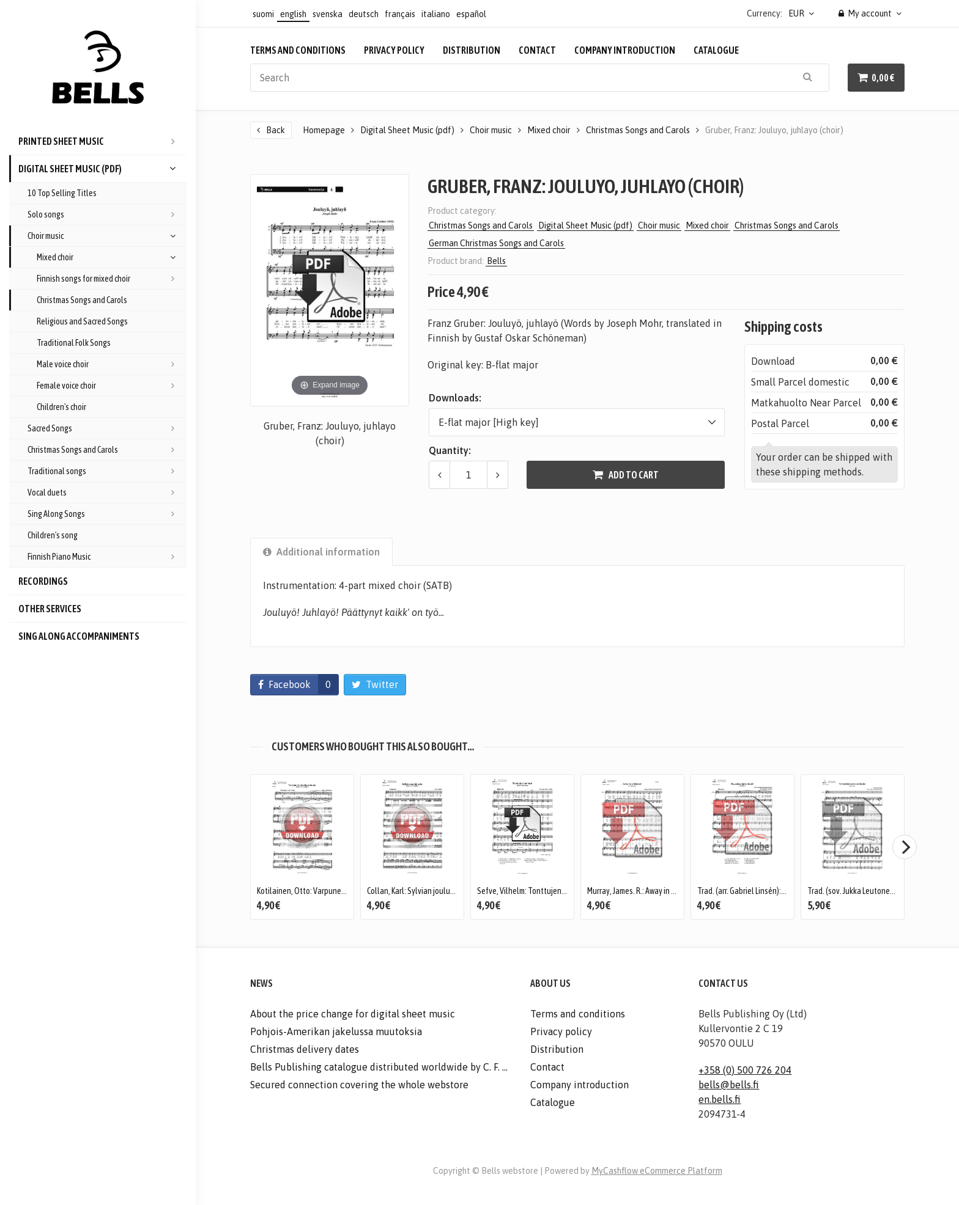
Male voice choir (112, 364)
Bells (496, 261)
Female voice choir (112, 385)
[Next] (904, 847)
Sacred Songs (107, 428)
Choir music (107, 235)
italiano (435, 14)
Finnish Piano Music (107, 556)
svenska (327, 14)
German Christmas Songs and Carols (496, 243)
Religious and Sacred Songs (82, 321)
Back (275, 130)
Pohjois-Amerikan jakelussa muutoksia (336, 1031)
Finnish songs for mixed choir (112, 278)
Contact (537, 50)
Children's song (53, 535)
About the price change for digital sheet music (352, 1013)
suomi (263, 14)
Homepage (324, 130)
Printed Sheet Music (102, 141)
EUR (796, 13)
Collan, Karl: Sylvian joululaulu (417, 891)
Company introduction (624, 50)
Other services (49, 608)
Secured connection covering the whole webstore (359, 1084)
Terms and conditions (298, 50)
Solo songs (107, 214)
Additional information (321, 551)
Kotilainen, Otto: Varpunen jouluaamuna (324, 891)
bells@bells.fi (728, 1084)
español (471, 14)
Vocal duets (107, 492)
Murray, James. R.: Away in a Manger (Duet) (655, 891)
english (293, 14)
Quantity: (450, 450)
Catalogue (716, 50)
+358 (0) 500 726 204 (744, 1069)
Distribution (471, 50)
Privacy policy (394, 50)
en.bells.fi (719, 1099)
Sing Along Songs (107, 514)
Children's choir (61, 407)
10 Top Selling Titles (62, 193)
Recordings (43, 581)
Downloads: (455, 397)
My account (865, 13)
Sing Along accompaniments (78, 636)
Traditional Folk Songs (74, 343)
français (400, 14)
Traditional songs (107, 471)
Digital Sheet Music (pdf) (102, 168)
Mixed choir (112, 257)
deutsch (364, 14)
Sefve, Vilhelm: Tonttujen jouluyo (532, 891)
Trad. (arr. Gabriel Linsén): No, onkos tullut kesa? (776, 891)
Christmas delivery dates (304, 1049)
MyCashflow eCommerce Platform (656, 1171)
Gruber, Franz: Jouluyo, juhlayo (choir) (774, 130)
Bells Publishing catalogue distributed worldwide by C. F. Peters (381, 1066)
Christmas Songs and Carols (82, 300)
